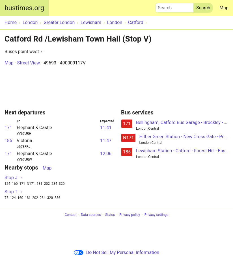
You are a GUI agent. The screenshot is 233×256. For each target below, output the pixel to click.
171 (8, 127)
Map (223, 7)
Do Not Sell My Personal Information (116, 252)
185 (8, 140)
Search (174, 6)
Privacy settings (156, 215)
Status (110, 215)
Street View (28, 63)
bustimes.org (24, 8)
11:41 (105, 127)
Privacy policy (129, 215)
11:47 (105, 140)
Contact (71, 215)
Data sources (91, 215)
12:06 (105, 153)
